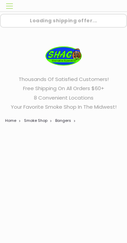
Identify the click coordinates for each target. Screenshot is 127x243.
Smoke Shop (35, 120)
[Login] (99, 7)
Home (10, 120)
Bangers (63, 120)
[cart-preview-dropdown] (113, 5)
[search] (85, 7)
